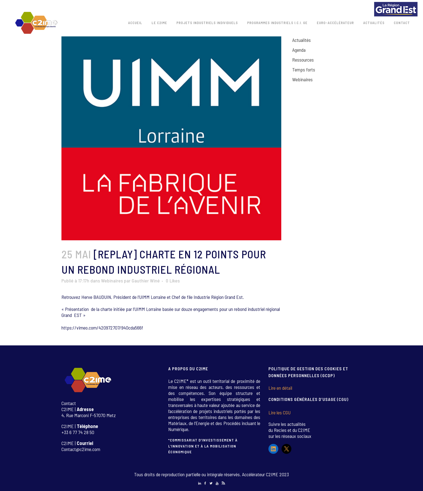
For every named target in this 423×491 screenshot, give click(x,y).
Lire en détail (280, 388)
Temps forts (303, 70)
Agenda (299, 50)
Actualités (301, 40)
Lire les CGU (279, 412)
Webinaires (112, 281)
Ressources (303, 60)
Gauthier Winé (146, 281)
